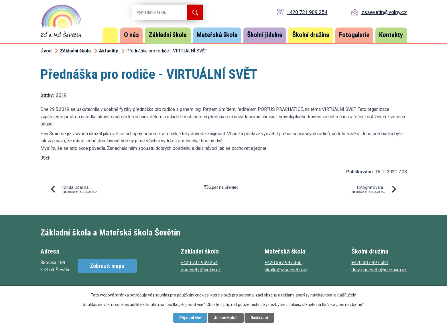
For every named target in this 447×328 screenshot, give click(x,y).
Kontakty (391, 35)
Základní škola (168, 35)
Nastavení (259, 317)
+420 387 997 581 (369, 262)
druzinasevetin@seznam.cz (379, 269)
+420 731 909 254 (307, 12)
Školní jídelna (264, 35)
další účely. (347, 295)
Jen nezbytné (226, 317)
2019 (61, 95)
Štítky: (47, 95)
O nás (131, 35)
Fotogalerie (354, 35)
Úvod (110, 35)
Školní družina (310, 35)
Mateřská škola (217, 35)
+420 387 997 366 (283, 262)
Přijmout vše (190, 317)
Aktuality (108, 51)
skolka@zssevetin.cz (286, 269)
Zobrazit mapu (107, 265)
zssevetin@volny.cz (384, 12)
